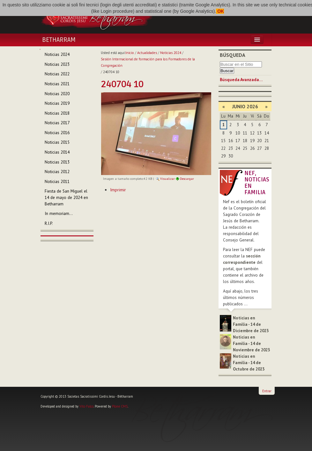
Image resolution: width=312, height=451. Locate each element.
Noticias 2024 (170, 52)
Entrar (266, 391)
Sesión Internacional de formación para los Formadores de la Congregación (148, 62)
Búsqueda (232, 55)
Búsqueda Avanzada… (241, 79)
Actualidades (147, 52)
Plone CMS (120, 406)
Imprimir (118, 190)
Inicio (129, 52)
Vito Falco (86, 406)
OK (220, 11)
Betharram (59, 40)
